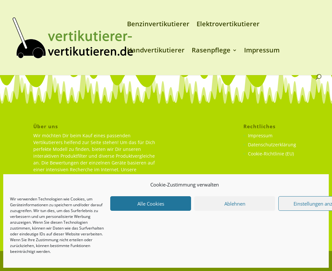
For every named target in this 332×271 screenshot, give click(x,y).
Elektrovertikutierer (228, 25)
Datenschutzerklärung (272, 144)
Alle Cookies (150, 203)
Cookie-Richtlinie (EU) (271, 154)
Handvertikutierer (156, 51)
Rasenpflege (211, 51)
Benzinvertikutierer (158, 25)
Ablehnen (234, 203)
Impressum (262, 51)
